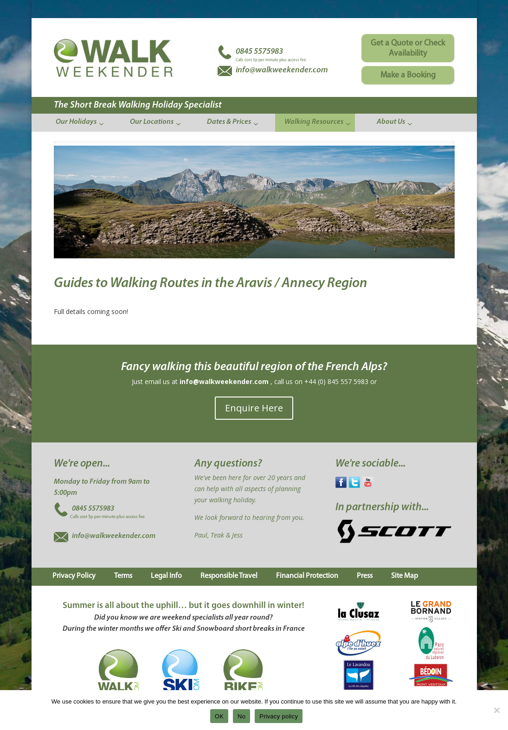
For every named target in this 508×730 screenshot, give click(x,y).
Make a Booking (408, 75)
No (241, 716)
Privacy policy (278, 716)
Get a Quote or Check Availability (408, 48)
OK (219, 716)
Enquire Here (254, 408)
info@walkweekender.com (224, 381)
